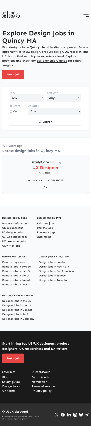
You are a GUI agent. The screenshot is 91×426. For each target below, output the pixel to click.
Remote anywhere (13, 262)
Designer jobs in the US (16, 301)
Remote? (15, 106)
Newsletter (39, 382)
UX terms (8, 390)
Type (12, 92)
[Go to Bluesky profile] (81, 415)
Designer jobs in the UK (16, 305)
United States (54, 180)
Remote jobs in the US (16, 271)
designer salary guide (52, 60)
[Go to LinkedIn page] (69, 415)
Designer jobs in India (16, 314)
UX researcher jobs (14, 241)
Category (53, 92)
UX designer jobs (12, 227)
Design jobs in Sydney (52, 275)
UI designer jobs (12, 232)
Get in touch (40, 377)
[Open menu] (86, 14)
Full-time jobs (45, 223)
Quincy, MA (35, 180)
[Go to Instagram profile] (75, 415)
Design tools (11, 386)
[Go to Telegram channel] (87, 415)
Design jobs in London (52, 262)
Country (33, 106)
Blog (5, 377)
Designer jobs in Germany (18, 318)
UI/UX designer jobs (14, 236)
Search (45, 121)
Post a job (13, 74)
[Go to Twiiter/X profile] (57, 415)
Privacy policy (42, 390)
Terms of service (43, 386)
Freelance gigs (46, 232)
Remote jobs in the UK (16, 275)
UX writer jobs (11, 245)
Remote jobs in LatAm (16, 284)
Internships (44, 236)
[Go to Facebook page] (63, 415)
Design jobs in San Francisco (56, 271)
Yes (14, 111)
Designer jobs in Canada (17, 309)
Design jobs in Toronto (53, 280)
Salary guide (11, 382)
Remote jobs (45, 227)
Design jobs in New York (54, 266)
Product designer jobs (16, 223)
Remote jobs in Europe (16, 266)
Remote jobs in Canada (16, 280)
